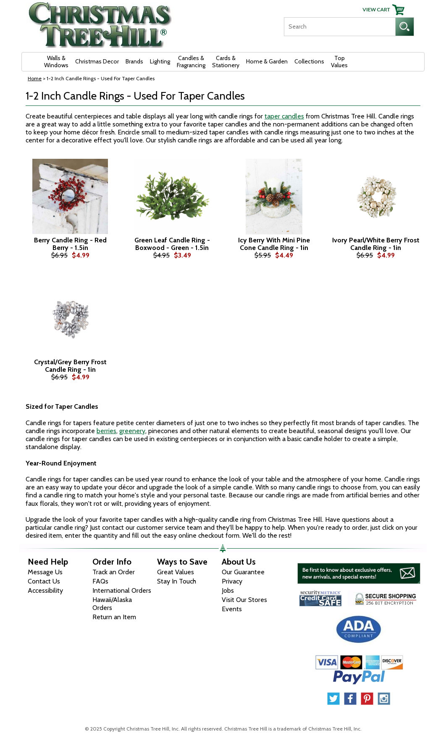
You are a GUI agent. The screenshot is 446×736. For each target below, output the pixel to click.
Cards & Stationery (225, 61)
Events (232, 609)
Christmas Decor (97, 61)
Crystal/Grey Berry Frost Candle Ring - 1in (70, 365)
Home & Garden (267, 61)
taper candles (284, 116)
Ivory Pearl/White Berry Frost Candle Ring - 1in (376, 244)
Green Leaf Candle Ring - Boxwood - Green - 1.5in (172, 244)
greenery (132, 431)
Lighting (160, 61)
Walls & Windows (56, 61)
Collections (309, 61)
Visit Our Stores (244, 600)
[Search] (339, 26)
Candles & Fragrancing (191, 61)
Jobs (228, 590)
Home (35, 78)
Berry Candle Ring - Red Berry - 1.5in (70, 244)
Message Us (45, 572)
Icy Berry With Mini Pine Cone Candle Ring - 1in (274, 244)
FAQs (100, 581)
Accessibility (45, 590)
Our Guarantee (243, 572)
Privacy (232, 581)
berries (106, 431)
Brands (134, 61)
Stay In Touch (176, 581)
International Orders (121, 590)
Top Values (339, 61)
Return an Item (114, 617)
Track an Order (113, 572)
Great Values (175, 572)
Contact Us (44, 581)
